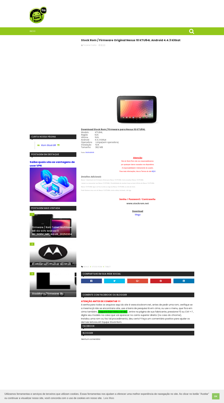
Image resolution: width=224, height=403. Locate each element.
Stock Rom (97, 266)
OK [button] (215, 396)
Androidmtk (90, 152)
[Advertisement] (137, 70)
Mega (137, 214)
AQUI (153, 171)
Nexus (86, 266)
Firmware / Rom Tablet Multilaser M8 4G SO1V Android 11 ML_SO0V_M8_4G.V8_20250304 (52, 231)
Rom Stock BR (48, 145)
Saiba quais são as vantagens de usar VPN (52, 163)
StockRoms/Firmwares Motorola (51, 264)
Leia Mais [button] (108, 398)
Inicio (32, 31)
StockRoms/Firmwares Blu (48, 293)
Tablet (108, 266)
